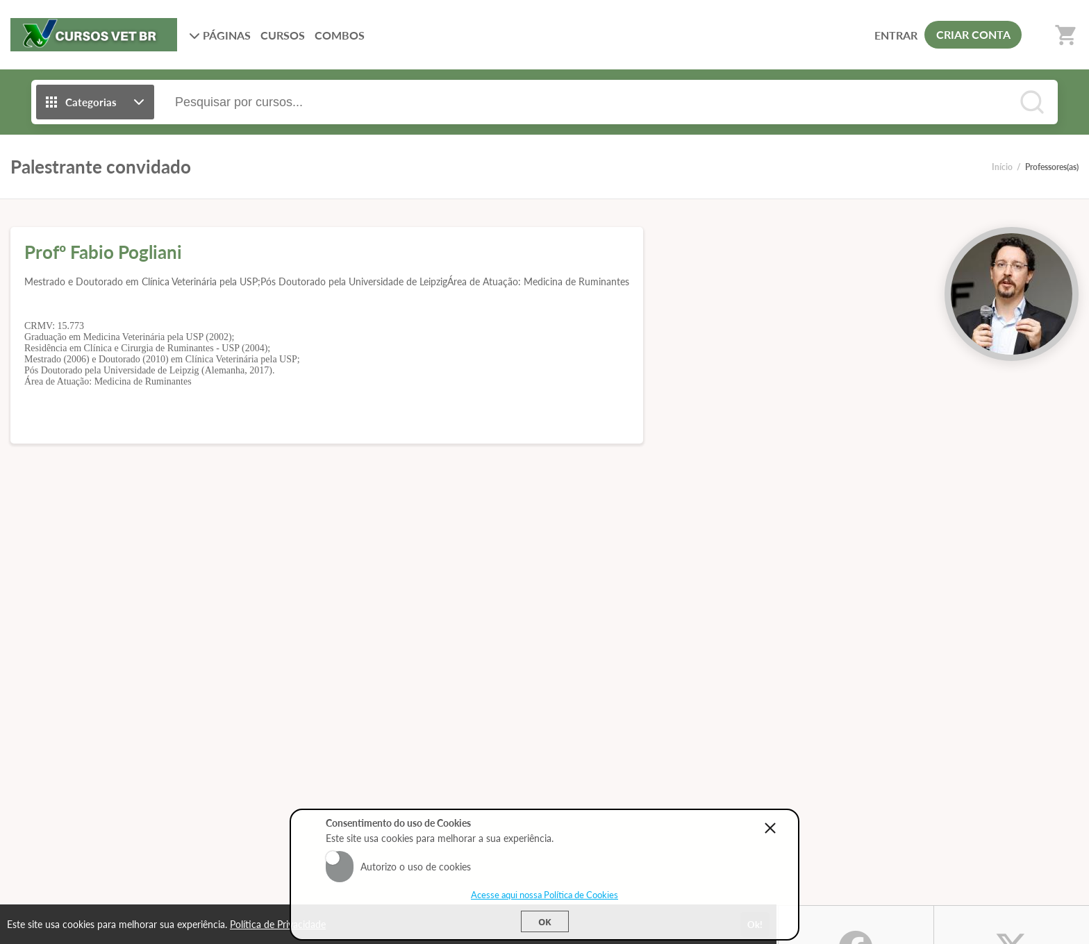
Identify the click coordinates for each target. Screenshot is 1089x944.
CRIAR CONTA (973, 34)
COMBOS (340, 35)
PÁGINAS (220, 35)
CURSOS (282, 35)
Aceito (340, 858)
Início (1002, 167)
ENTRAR (895, 35)
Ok (544, 922)
